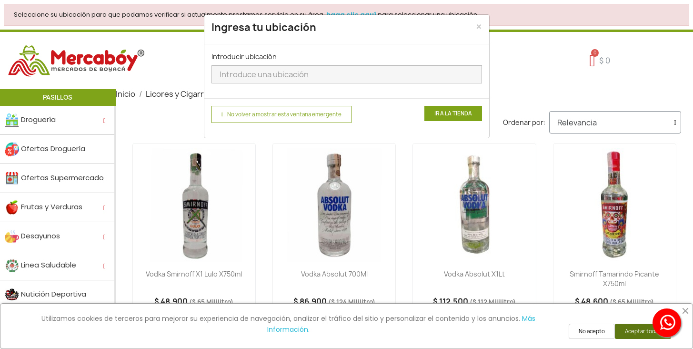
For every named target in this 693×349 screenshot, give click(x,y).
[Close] (479, 26)
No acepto (592, 331)
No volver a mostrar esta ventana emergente (281, 114)
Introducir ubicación (244, 56)
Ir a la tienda (453, 113)
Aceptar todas (643, 331)
